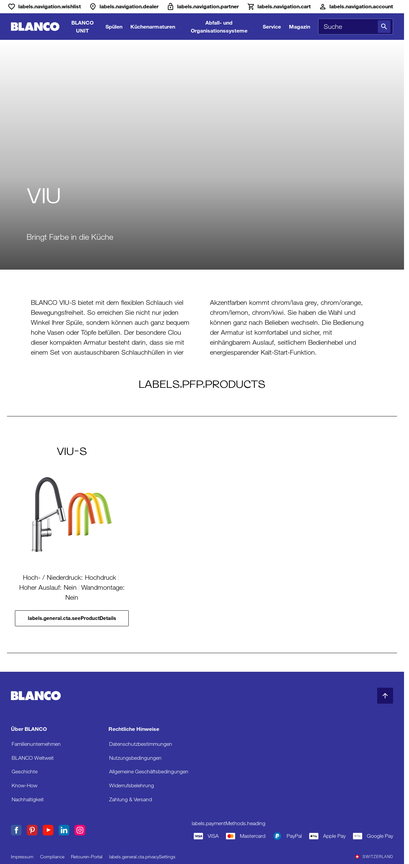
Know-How (24, 785)
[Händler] (124, 7)
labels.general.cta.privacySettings (142, 856)
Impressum (22, 856)
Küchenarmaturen (152, 26)
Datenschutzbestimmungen (140, 744)
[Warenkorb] (279, 7)
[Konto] (356, 7)
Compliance (52, 856)
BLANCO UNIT (82, 26)
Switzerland (374, 856)
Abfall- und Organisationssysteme (219, 26)
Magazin (299, 26)
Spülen (113, 26)
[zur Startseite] (35, 26)
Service (272, 26)
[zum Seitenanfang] (385, 696)
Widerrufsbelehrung (131, 785)
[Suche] (384, 26)
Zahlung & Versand (130, 799)
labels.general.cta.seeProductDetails (72, 618)
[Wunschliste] (44, 7)
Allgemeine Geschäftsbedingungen (148, 771)
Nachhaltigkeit (28, 799)
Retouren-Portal (86, 856)
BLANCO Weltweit (33, 758)
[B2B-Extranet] (203, 7)
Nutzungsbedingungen (135, 758)
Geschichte (24, 771)
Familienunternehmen (36, 744)
